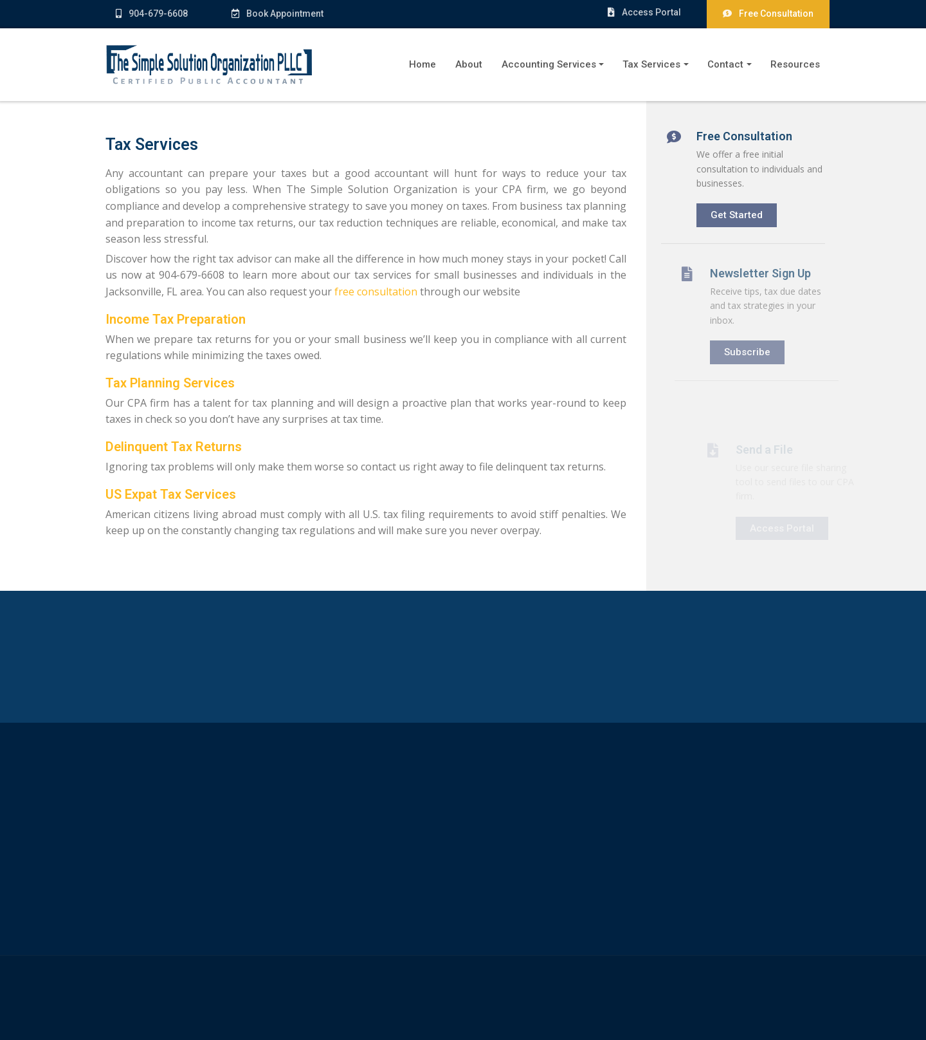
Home (422, 64)
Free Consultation (768, 13)
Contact (725, 64)
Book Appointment (271, 13)
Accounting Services (549, 64)
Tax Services (651, 64)
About (468, 64)
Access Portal (644, 12)
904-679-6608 (152, 13)
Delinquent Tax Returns (172, 446)
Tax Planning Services (168, 383)
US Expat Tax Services (169, 494)
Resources (795, 64)
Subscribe (760, 352)
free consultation (374, 291)
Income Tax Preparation (174, 319)
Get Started (742, 210)
